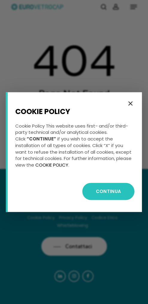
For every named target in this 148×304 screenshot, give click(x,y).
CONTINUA (108, 191)
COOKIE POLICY (51, 165)
